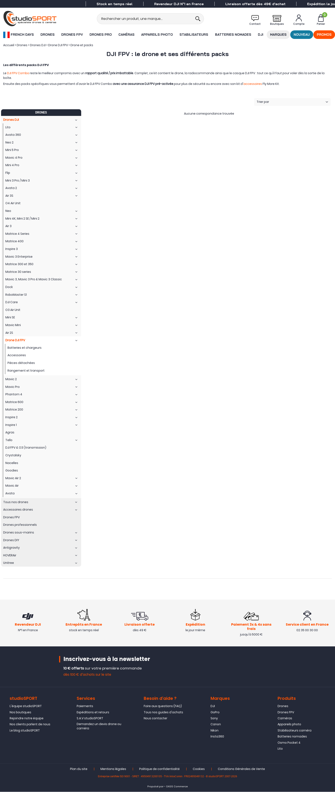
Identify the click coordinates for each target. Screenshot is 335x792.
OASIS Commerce (177, 787)
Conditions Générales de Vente (241, 769)
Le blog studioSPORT (25, 731)
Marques (278, 35)
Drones (47, 35)
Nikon (214, 731)
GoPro (215, 712)
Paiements (85, 706)
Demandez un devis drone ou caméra (99, 726)
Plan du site (78, 769)
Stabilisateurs (193, 35)
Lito (280, 749)
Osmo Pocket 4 (289, 743)
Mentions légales (113, 769)
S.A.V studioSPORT (90, 719)
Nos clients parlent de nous (30, 725)
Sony (214, 719)
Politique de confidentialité (159, 769)
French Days (18, 35)
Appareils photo (157, 35)
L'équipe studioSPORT (26, 706)
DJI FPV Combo (18, 73)
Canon (216, 725)
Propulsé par (155, 787)
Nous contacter (155, 719)
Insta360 (217, 737)
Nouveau (302, 35)
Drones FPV (72, 35)
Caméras (126, 35)
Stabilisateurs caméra (294, 731)
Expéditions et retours (93, 712)
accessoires (252, 84)
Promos (324, 35)
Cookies (199, 769)
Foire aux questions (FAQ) (163, 706)
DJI (260, 35)
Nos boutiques (20, 712)
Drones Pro (101, 35)
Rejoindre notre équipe (26, 719)
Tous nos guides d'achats (163, 712)
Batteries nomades (233, 35)
